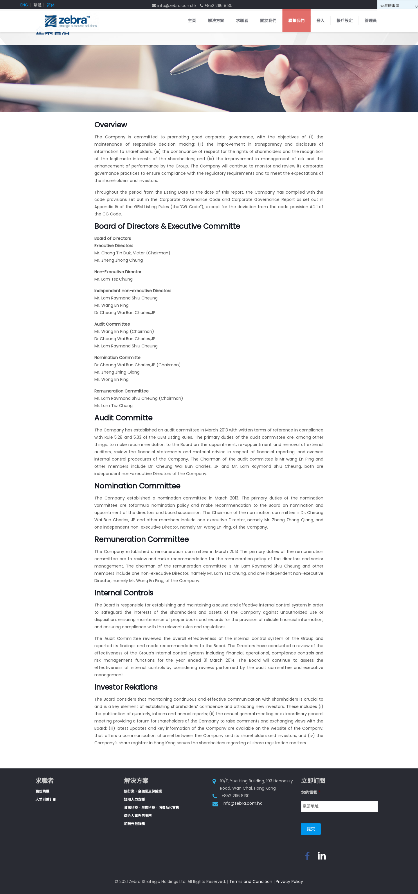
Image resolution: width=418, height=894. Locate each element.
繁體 (37, 5)
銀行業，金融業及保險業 (143, 791)
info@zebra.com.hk (242, 803)
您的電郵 (310, 792)
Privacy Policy (289, 881)
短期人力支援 (134, 799)
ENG (24, 5)
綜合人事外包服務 (138, 815)
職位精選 (42, 791)
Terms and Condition (250, 881)
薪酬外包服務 (134, 823)
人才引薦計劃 (45, 799)
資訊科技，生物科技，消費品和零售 (151, 807)
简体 (51, 5)
